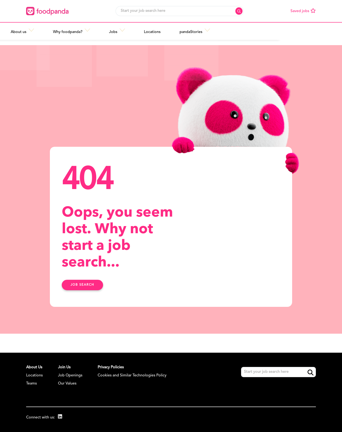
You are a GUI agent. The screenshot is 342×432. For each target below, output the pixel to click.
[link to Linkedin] (60, 417)
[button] (95, 30)
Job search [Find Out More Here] (82, 284)
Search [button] (238, 11)
